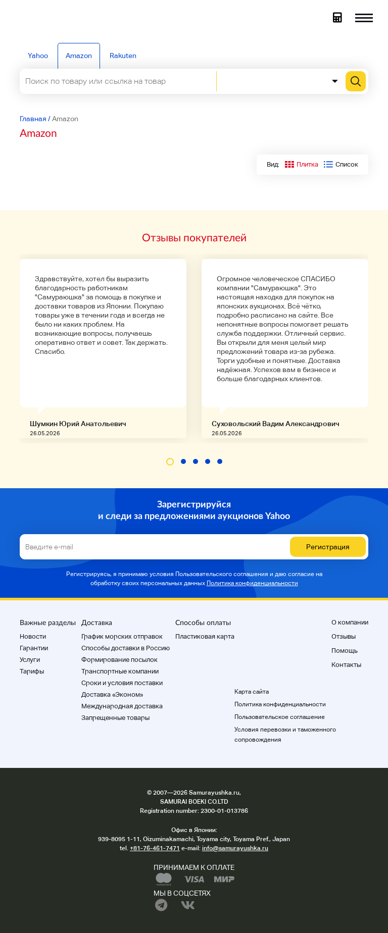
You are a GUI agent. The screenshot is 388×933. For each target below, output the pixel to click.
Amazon (79, 55)
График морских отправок (122, 636)
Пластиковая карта (204, 636)
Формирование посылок (119, 659)
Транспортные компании (120, 671)
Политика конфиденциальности (252, 583)
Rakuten (123, 55)
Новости (33, 636)
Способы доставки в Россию (125, 648)
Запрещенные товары (115, 717)
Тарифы (32, 671)
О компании (349, 622)
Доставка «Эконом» (112, 694)
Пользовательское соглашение (279, 716)
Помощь (344, 650)
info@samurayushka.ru (235, 848)
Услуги (30, 659)
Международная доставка (122, 706)
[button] (170, 461)
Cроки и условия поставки (122, 683)
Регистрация (328, 547)
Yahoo (38, 55)
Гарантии (34, 648)
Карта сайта (251, 691)
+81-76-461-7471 (155, 848)
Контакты (346, 664)
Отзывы (343, 636)
